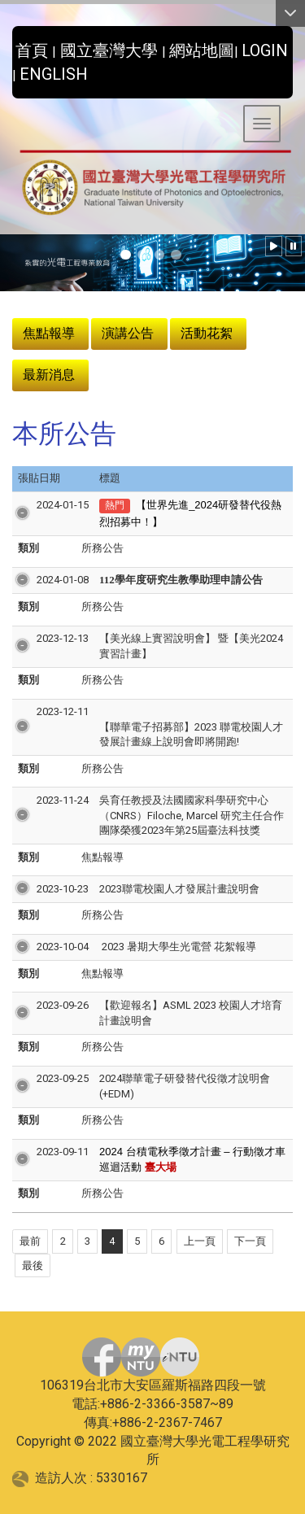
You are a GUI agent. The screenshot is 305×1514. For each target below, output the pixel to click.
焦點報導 (49, 333)
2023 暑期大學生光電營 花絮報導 (177, 946)
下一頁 (250, 1241)
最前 (30, 1241)
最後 (32, 1265)
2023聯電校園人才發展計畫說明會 (179, 889)
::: (6, 46)
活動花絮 (207, 333)
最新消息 (49, 374)
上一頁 (200, 1241)
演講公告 (128, 333)
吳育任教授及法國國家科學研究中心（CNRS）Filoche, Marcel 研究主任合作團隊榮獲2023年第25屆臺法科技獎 (191, 815)
